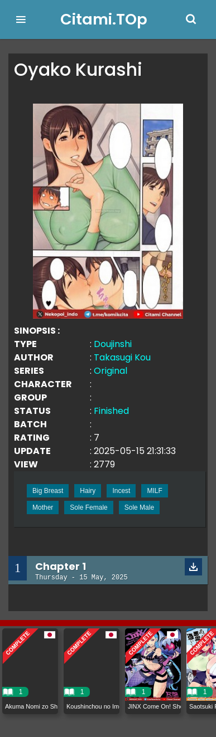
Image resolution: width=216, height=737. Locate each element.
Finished (111, 410)
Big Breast (47, 491)
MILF (154, 491)
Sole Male (139, 507)
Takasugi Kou (122, 357)
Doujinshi (113, 344)
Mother (42, 507)
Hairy (87, 491)
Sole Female (88, 507)
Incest (121, 491)
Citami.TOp (103, 19)
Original (110, 370)
